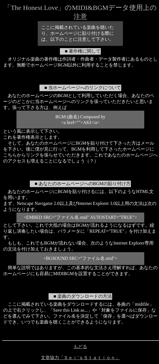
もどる (80, 346)
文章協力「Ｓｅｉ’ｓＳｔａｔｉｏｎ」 (80, 357)
